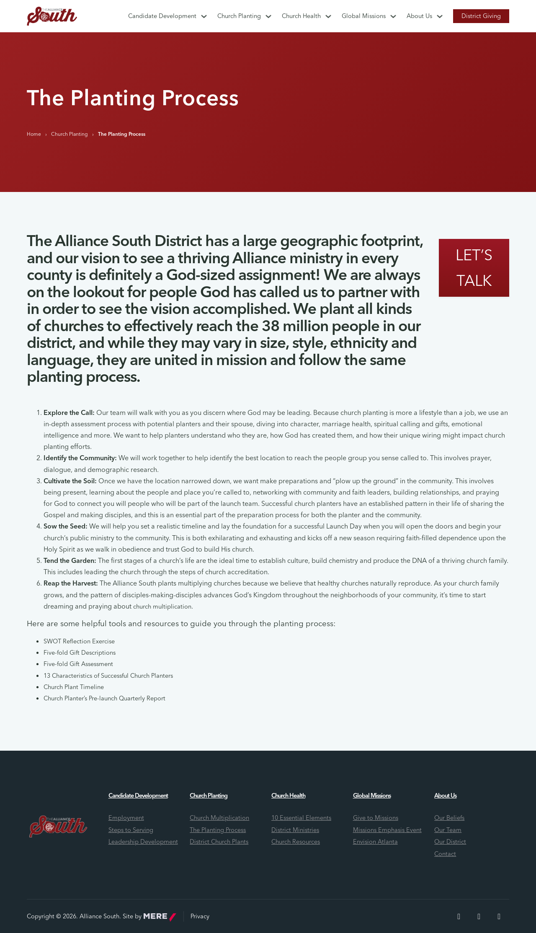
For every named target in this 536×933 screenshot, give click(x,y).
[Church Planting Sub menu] (268, 16)
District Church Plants (219, 841)
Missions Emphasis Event (387, 830)
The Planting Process (218, 830)
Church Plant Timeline (74, 687)
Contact (445, 854)
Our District (450, 841)
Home (34, 134)
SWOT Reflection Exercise (79, 641)
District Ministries (295, 830)
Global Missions (364, 16)
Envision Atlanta (375, 841)
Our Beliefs (449, 818)
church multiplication (162, 606)
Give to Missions (375, 818)
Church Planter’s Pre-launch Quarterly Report (104, 698)
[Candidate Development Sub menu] (204, 16)
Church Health (301, 16)
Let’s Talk (474, 268)
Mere (160, 917)
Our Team (447, 830)
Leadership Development (143, 841)
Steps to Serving (130, 830)
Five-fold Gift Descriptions (80, 652)
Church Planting (239, 16)
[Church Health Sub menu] (328, 16)
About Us (419, 16)
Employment (126, 818)
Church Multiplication (219, 818)
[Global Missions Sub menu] (393, 16)
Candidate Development (162, 16)
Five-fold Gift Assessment (78, 664)
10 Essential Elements (301, 818)
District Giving (481, 16)
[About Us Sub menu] (439, 16)
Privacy (200, 916)
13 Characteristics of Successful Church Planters (108, 675)
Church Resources (295, 841)
